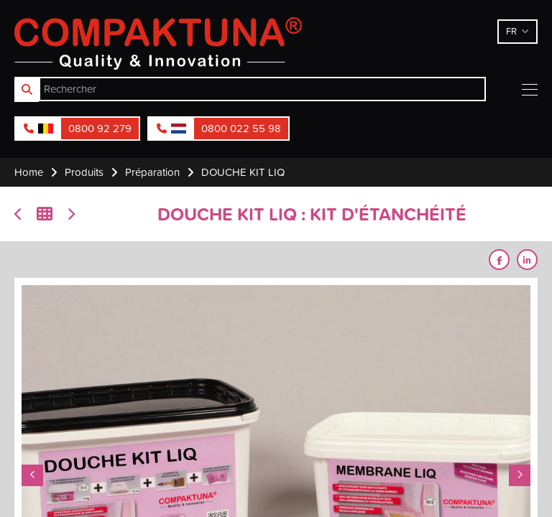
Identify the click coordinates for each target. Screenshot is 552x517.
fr (511, 30)
